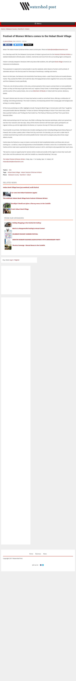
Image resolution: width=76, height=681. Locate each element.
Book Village (58, 62)
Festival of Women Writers (62, 54)
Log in (11, 260)
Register (16, 260)
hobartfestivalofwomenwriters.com (57, 49)
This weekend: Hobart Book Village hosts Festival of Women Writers (25, 198)
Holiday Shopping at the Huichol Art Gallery (26, 223)
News (45, 554)
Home (3, 29)
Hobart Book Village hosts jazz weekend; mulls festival (21, 187)
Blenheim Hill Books (39, 91)
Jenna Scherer (8, 41)
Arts (10, 170)
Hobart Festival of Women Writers (31, 172)
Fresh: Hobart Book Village (20, 209)
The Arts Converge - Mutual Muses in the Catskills (28, 245)
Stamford (21, 29)
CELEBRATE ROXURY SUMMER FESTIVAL (25, 234)
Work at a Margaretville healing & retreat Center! (28, 228)
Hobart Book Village (14, 172)
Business (38, 554)
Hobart (27, 29)
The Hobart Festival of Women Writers (14, 159)
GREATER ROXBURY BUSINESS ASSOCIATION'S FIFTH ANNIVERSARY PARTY (36, 240)
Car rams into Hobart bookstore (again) (24, 193)
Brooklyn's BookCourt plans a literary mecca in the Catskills (30, 203)
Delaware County (11, 29)
